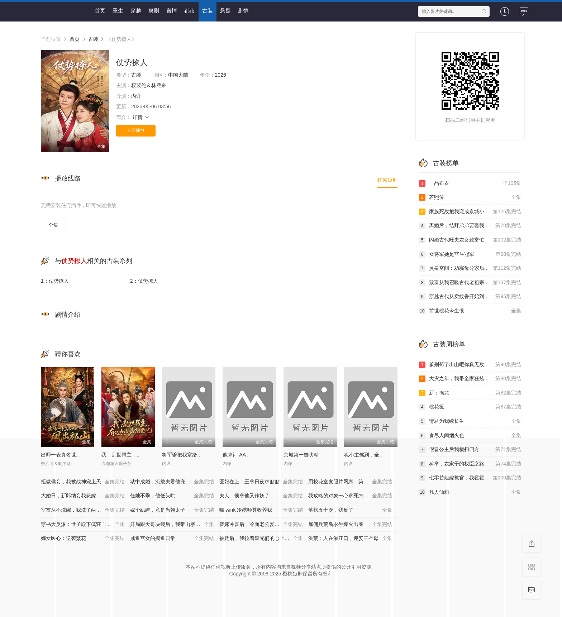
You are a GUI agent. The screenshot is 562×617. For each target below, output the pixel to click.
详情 (141, 117)
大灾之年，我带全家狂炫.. (470, 378)
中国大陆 (178, 75)
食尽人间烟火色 (470, 435)
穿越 (135, 11)
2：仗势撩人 (144, 281)
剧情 (243, 11)
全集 (53, 225)
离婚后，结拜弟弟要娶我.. (470, 225)
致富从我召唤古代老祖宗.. (470, 282)
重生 (118, 11)
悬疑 (225, 11)
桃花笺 (470, 407)
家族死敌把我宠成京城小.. (470, 211)
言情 (171, 11)
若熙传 (470, 197)
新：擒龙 (470, 393)
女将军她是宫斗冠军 (470, 254)
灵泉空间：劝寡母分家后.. (470, 268)
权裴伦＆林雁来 (148, 85)
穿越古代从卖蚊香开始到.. (470, 296)
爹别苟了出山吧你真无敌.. (470, 364)
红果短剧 (387, 180)
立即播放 (135, 130)
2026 (220, 75)
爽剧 (153, 11)
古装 (207, 11)
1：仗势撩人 (55, 281)
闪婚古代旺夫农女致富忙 (470, 240)
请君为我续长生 (470, 421)
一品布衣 (470, 183)
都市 (189, 11)
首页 (100, 11)
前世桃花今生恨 (470, 311)
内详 (136, 96)
